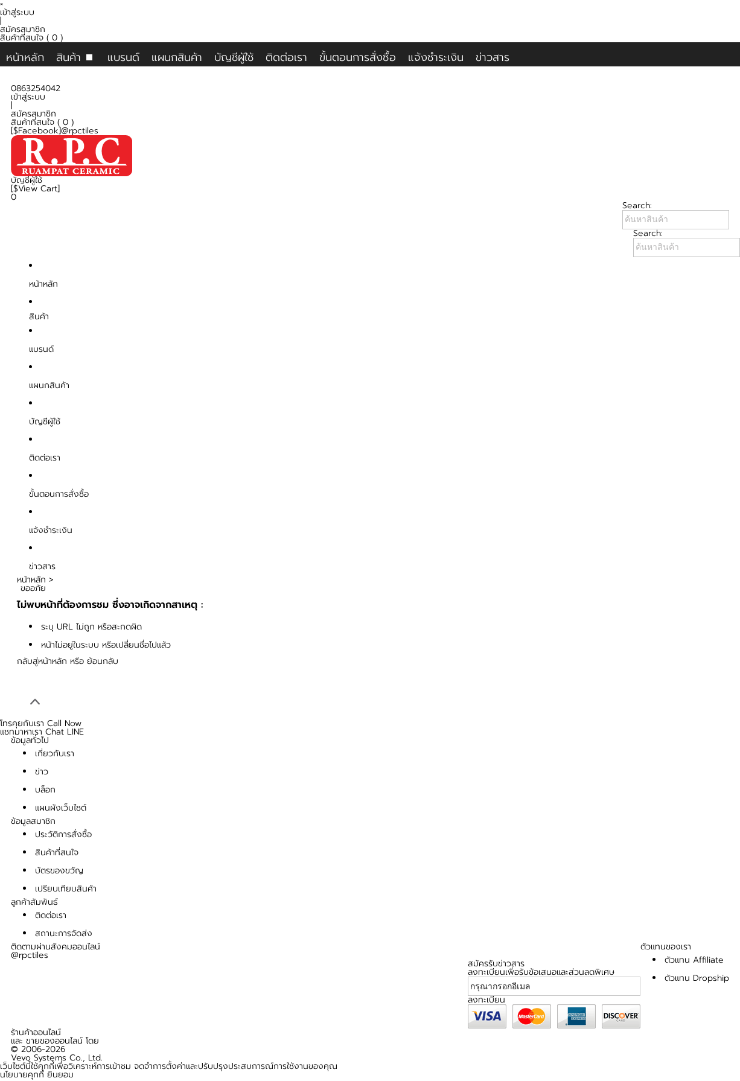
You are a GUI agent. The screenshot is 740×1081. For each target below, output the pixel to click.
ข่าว (41, 771)
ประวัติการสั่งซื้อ (63, 834)
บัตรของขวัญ (59, 870)
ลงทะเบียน (486, 999)
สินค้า (68, 57)
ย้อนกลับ (102, 661)
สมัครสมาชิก (22, 29)
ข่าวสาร (492, 57)
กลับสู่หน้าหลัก (42, 661)
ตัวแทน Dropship (697, 978)
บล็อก (45, 789)
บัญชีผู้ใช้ (234, 57)
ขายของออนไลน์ (54, 1041)
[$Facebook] (36, 130)
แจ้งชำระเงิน (436, 57)
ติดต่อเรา (286, 57)
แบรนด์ (123, 57)
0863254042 (35, 88)
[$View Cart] (35, 188)
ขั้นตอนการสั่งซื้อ (357, 57)
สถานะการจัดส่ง (63, 933)
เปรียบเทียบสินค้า (66, 888)
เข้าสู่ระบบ (17, 12)
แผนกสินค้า (177, 57)
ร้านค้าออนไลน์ (36, 1032)
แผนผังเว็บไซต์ (60, 808)
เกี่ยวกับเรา (54, 753)
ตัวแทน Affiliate (694, 960)
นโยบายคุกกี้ (22, 1074)
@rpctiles (79, 130)
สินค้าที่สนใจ (31, 37)
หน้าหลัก (25, 57)
